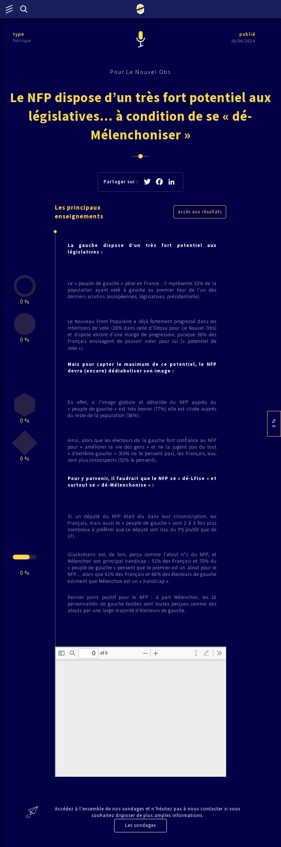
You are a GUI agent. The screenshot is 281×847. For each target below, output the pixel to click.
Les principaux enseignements (79, 212)
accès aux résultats (200, 212)
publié (247, 34)
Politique (22, 40)
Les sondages (140, 825)
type (18, 34)
